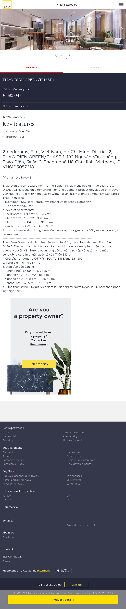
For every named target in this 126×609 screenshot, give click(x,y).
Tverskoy (8, 440)
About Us (8, 532)
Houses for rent (72, 440)
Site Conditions (12, 556)
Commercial (10, 507)
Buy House (9, 471)
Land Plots (73, 483)
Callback (77, 584)
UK (68, 495)
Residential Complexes (81, 460)
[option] (63, 29)
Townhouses (74, 475)
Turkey (7, 495)
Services (8, 520)
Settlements (74, 479)
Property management (81, 525)
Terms (6, 561)
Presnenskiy (70, 436)
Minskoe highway (13, 483)
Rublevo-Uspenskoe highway (21, 475)
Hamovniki (9, 436)
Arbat (6, 432)
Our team (9, 537)
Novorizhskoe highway (17, 479)
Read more (38, 344)
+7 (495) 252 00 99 (66, 4)
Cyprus (7, 499)
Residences (74, 456)
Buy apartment (12, 447)
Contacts (9, 549)
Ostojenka (9, 452)
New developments (79, 463)
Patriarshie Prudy (13, 463)
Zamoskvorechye (73, 432)
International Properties (19, 491)
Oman (70, 499)
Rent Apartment (13, 427)
